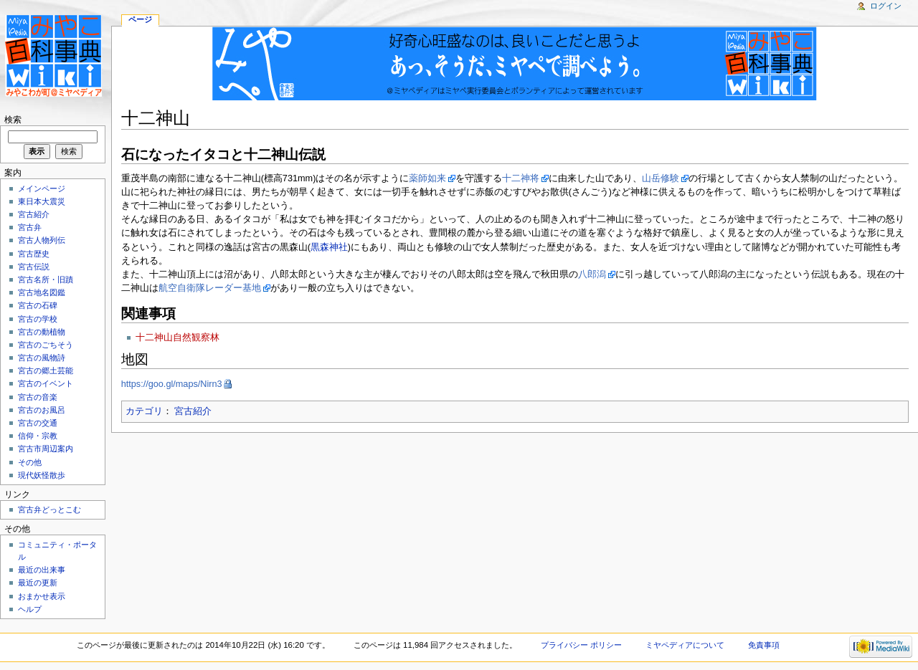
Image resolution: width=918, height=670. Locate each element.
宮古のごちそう (45, 344)
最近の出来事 (41, 569)
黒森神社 (329, 247)
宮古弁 (30, 227)
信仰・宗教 (37, 435)
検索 (13, 119)
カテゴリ (144, 411)
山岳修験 (660, 178)
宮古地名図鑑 (41, 292)
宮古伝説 (33, 266)
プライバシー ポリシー (581, 645)
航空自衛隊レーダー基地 (209, 288)
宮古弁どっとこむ (49, 509)
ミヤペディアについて (684, 645)
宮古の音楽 (37, 397)
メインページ (41, 188)
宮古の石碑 (37, 305)
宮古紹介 (193, 411)
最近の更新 (37, 582)
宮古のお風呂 (41, 410)
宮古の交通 (37, 422)
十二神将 (520, 178)
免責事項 (764, 645)
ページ (140, 19)
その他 (30, 462)
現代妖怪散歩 (41, 475)
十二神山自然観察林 (177, 337)
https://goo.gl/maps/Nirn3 (171, 384)
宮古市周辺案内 (45, 448)
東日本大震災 (41, 201)
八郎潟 (592, 274)
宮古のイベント (45, 383)
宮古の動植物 (41, 331)
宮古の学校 (37, 319)
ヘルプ (30, 609)
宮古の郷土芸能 (45, 370)
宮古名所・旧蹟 (45, 279)
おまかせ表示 (41, 596)
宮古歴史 (33, 253)
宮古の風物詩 (41, 357)
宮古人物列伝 (41, 240)
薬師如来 (427, 178)
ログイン (886, 5)
